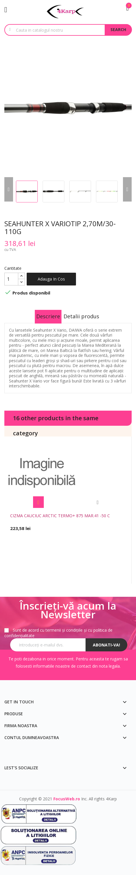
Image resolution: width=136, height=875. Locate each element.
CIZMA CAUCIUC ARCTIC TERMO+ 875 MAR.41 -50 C (60, 515)
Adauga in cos (51, 279)
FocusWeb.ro (66, 799)
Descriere (48, 316)
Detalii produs (81, 316)
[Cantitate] (11, 279)
